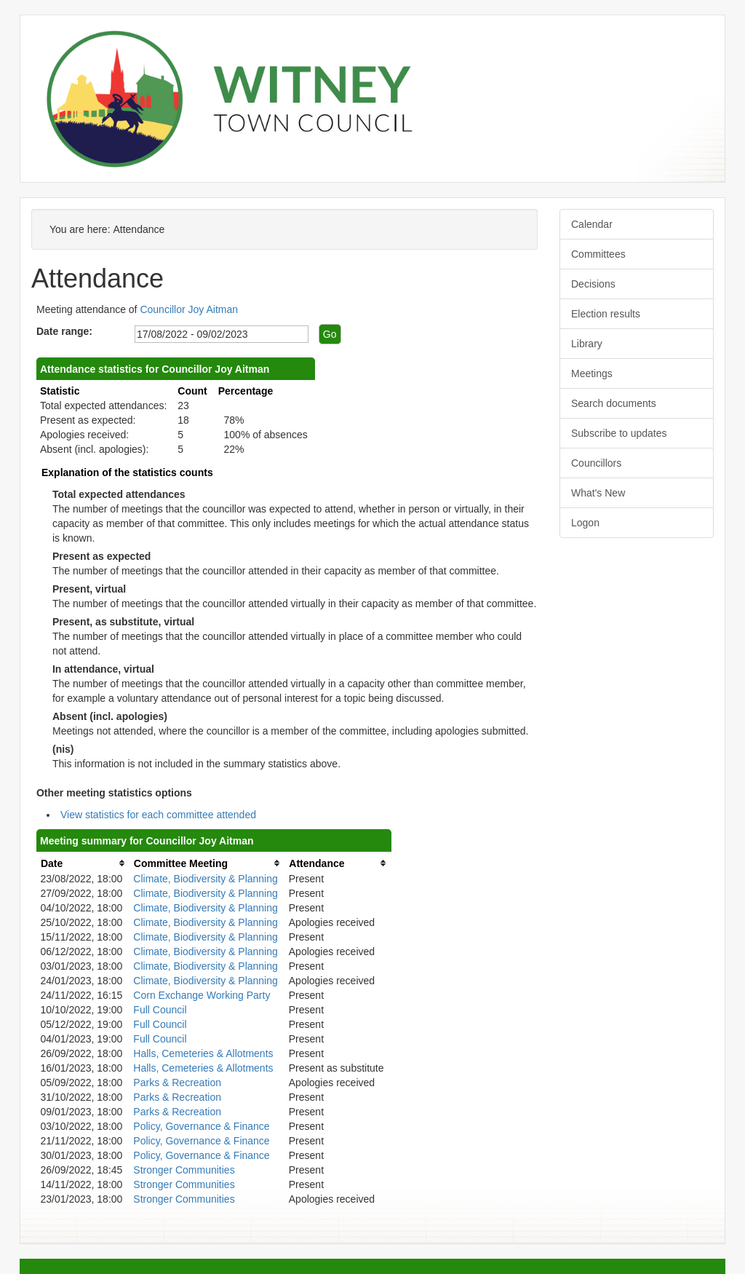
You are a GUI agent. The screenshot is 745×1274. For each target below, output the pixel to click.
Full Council (159, 1010)
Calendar (592, 224)
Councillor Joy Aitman (189, 309)
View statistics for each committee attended (158, 814)
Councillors (596, 463)
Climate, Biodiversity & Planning (205, 879)
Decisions (593, 284)
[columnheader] (83, 863)
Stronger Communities (183, 1170)
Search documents (613, 403)
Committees (598, 254)
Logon (585, 523)
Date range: (64, 331)
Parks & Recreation (177, 1082)
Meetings (592, 373)
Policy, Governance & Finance (201, 1126)
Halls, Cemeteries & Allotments (203, 1053)
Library (586, 343)
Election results (605, 314)
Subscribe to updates (619, 433)
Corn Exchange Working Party (201, 995)
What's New (598, 493)
